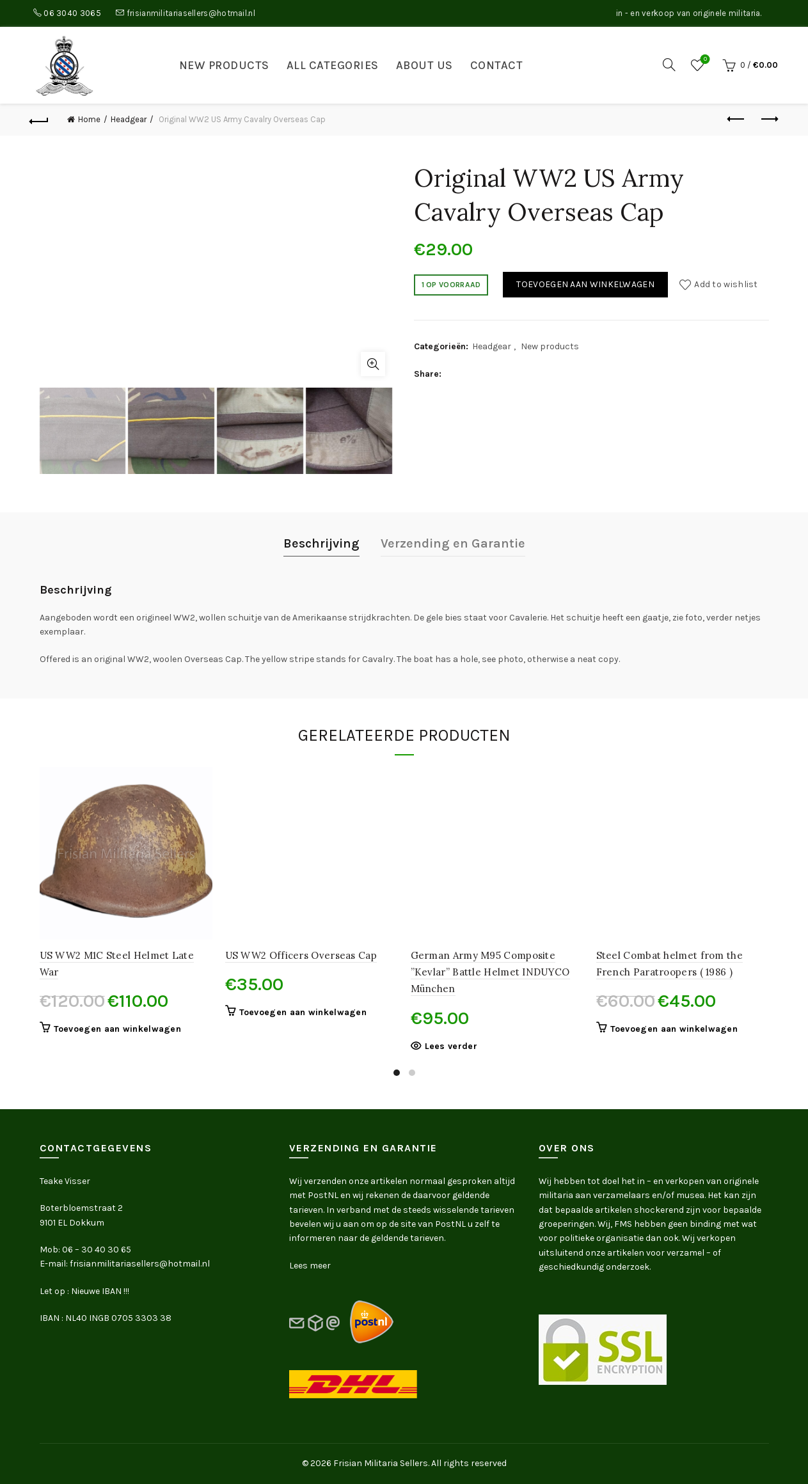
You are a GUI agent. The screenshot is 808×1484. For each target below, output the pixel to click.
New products (224, 65)
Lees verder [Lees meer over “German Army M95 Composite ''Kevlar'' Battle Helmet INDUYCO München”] (451, 1046)
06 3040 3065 (72, 13)
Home (89, 119)
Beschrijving (321, 543)
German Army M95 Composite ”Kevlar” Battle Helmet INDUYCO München (490, 972)
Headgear (129, 119)
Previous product (736, 119)
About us (424, 65)
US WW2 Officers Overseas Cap (301, 955)
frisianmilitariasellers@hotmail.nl (191, 13)
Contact (496, 65)
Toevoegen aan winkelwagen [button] (118, 1028)
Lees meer (310, 1265)
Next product (768, 119)
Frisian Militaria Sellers (380, 1463)
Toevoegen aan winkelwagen (585, 284)
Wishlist (704, 60)
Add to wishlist (726, 284)
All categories (333, 65)
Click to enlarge (373, 364)
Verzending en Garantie (453, 543)
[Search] (669, 64)
